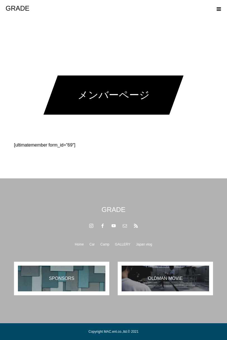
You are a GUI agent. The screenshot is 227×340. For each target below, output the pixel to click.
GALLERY (122, 244)
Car (92, 244)
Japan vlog (144, 244)
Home (79, 244)
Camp (104, 244)
